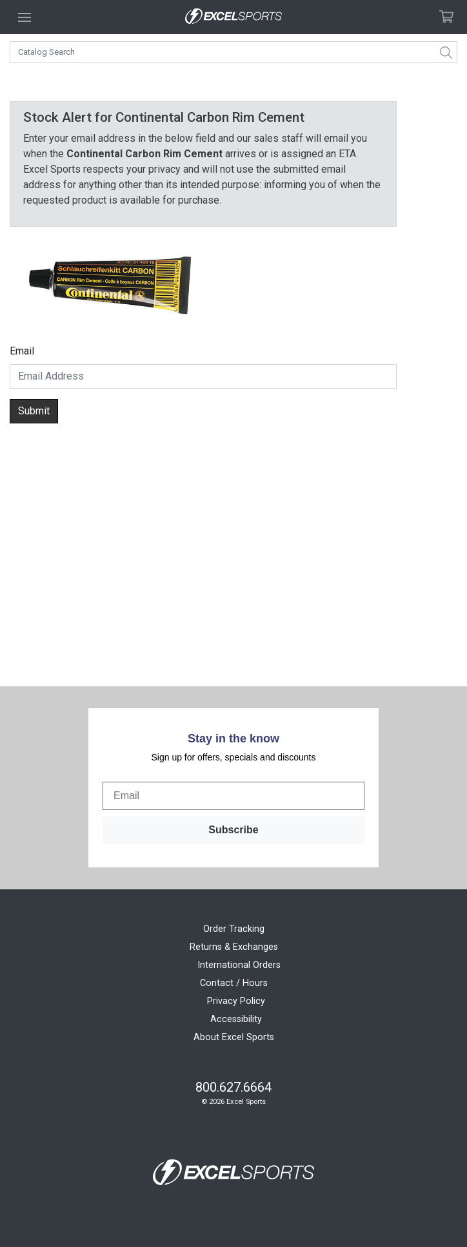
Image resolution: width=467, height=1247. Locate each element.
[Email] (233, 796)
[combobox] (233, 52)
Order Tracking (233, 928)
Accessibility (236, 1019)
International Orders (239, 965)
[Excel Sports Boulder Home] (233, 17)
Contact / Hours (234, 983)
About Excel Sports (234, 1037)
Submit (34, 411)
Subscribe (233, 829)
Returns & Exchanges (234, 947)
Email (22, 351)
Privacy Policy (236, 1001)
